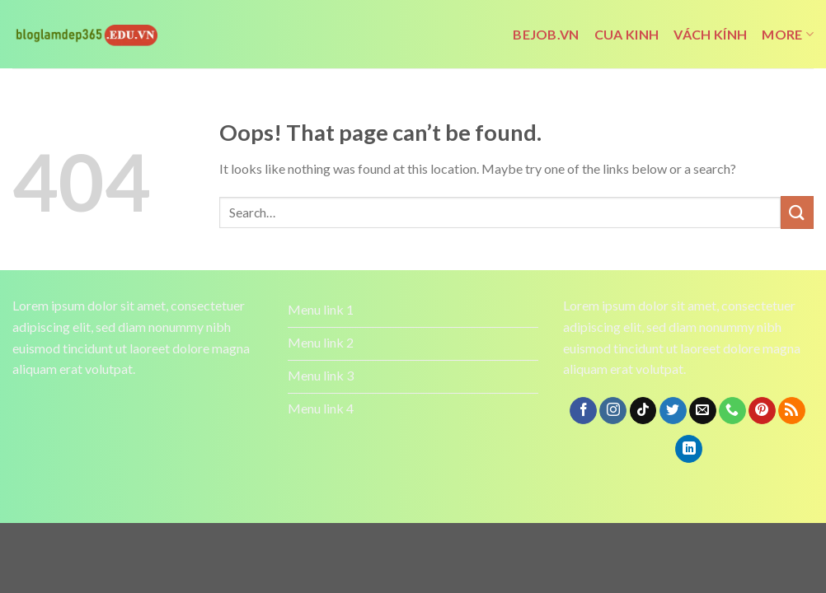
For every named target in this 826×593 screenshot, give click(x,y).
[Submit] (797, 212)
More (788, 34)
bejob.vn (546, 34)
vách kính (710, 34)
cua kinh (626, 34)
